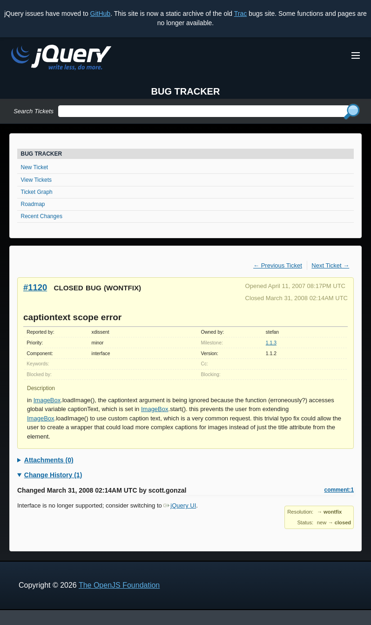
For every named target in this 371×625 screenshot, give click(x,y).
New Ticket (34, 167)
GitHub (100, 13)
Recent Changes (41, 216)
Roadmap (33, 204)
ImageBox (47, 400)
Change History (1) (53, 475)
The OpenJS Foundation (119, 585)
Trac (240, 13)
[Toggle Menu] (355, 55)
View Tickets (36, 180)
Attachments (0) (49, 460)
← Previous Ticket (277, 265)
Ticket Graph (37, 192)
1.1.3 (271, 342)
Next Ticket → (330, 265)
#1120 (35, 287)
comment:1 (339, 490)
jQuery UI (179, 505)
